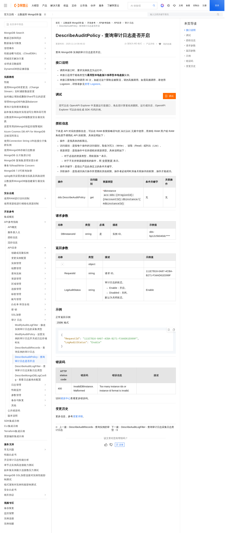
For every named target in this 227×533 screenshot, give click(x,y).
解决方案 (55, 5)
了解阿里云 (113, 5)
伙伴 (93, 5)
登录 (217, 5)
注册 (204, 5)
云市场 (83, 5)
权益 (66, 5)
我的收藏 (167, 44)
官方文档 (9, 14)
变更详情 (78, 417)
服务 (101, 5)
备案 (188, 5)
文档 (181, 5)
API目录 (117, 23)
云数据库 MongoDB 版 (30, 14)
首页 (58, 23)
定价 (74, 5)
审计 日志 (129, 23)
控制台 (196, 5)
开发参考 (91, 23)
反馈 (119, 445)
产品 (44, 5)
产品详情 (150, 44)
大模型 (35, 5)
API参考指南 (104, 23)
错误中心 (66, 399)
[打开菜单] (5, 5)
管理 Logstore (92, 84)
